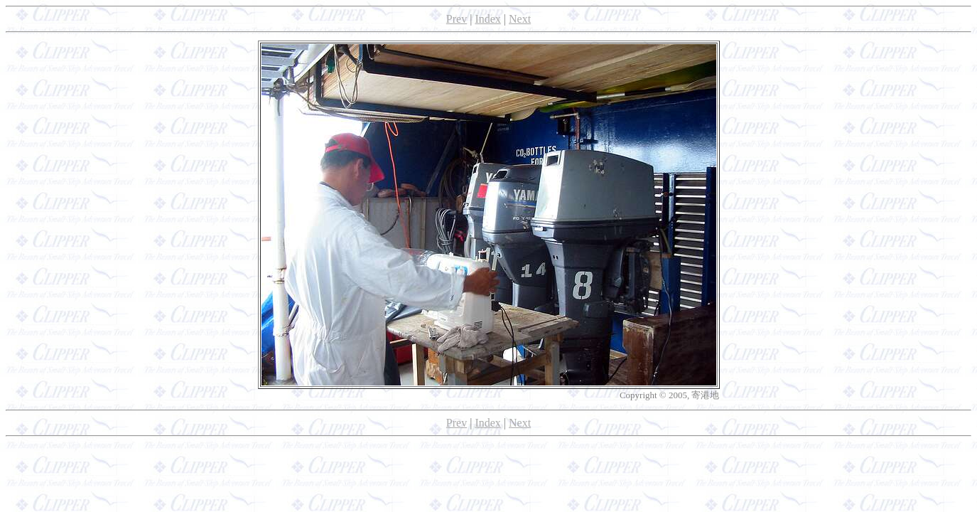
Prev (456, 19)
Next (520, 19)
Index (487, 19)
